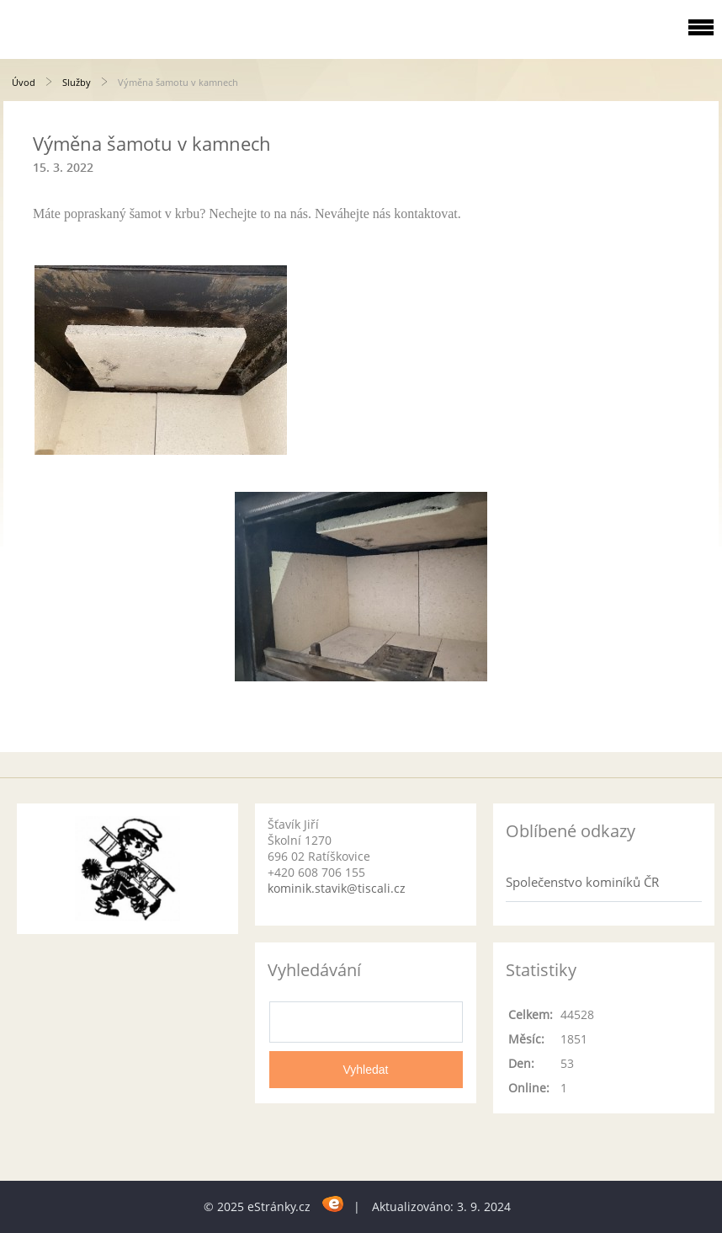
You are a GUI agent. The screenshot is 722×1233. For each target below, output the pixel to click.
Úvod (23, 82)
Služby (76, 82)
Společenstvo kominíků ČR (582, 881)
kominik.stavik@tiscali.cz (337, 888)
